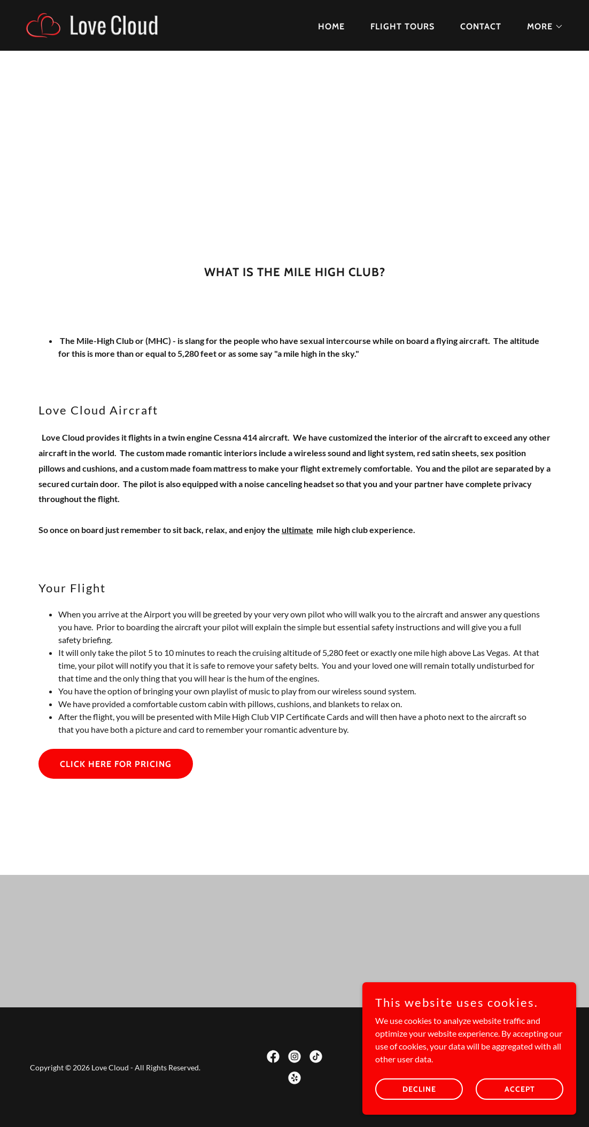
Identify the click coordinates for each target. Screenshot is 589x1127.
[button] (540, 26)
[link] (106, 24)
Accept (520, 1096)
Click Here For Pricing (116, 764)
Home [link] (331, 26)
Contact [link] (480, 26)
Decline (419, 1096)
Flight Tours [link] (402, 26)
